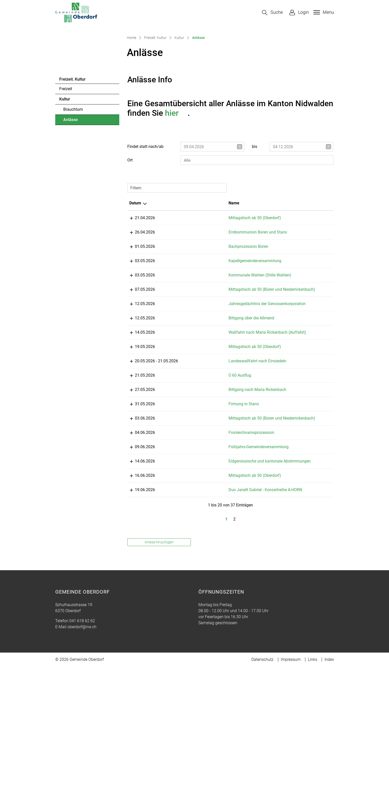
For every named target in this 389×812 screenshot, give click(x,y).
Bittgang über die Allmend (205, 439)
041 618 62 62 (82, 784)
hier (176, 198)
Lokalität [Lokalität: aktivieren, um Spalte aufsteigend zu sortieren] (247, 288)
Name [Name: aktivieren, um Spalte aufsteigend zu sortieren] (187, 288)
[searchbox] (257, 245)
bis (254, 231)
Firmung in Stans (197, 543)
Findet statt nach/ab (145, 231)
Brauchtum (73, 194)
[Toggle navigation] (323, 12)
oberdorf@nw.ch (82, 790)
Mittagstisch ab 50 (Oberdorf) (208, 303)
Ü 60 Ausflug (193, 508)
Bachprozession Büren (202, 337)
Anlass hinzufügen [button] (159, 706)
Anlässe (77, 206)
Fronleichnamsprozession (205, 577)
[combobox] (257, 245)
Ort (130, 245)
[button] (272, 13)
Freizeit (65, 173)
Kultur (64, 184)
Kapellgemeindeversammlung (208, 352)
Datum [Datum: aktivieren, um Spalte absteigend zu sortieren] (135, 288)
